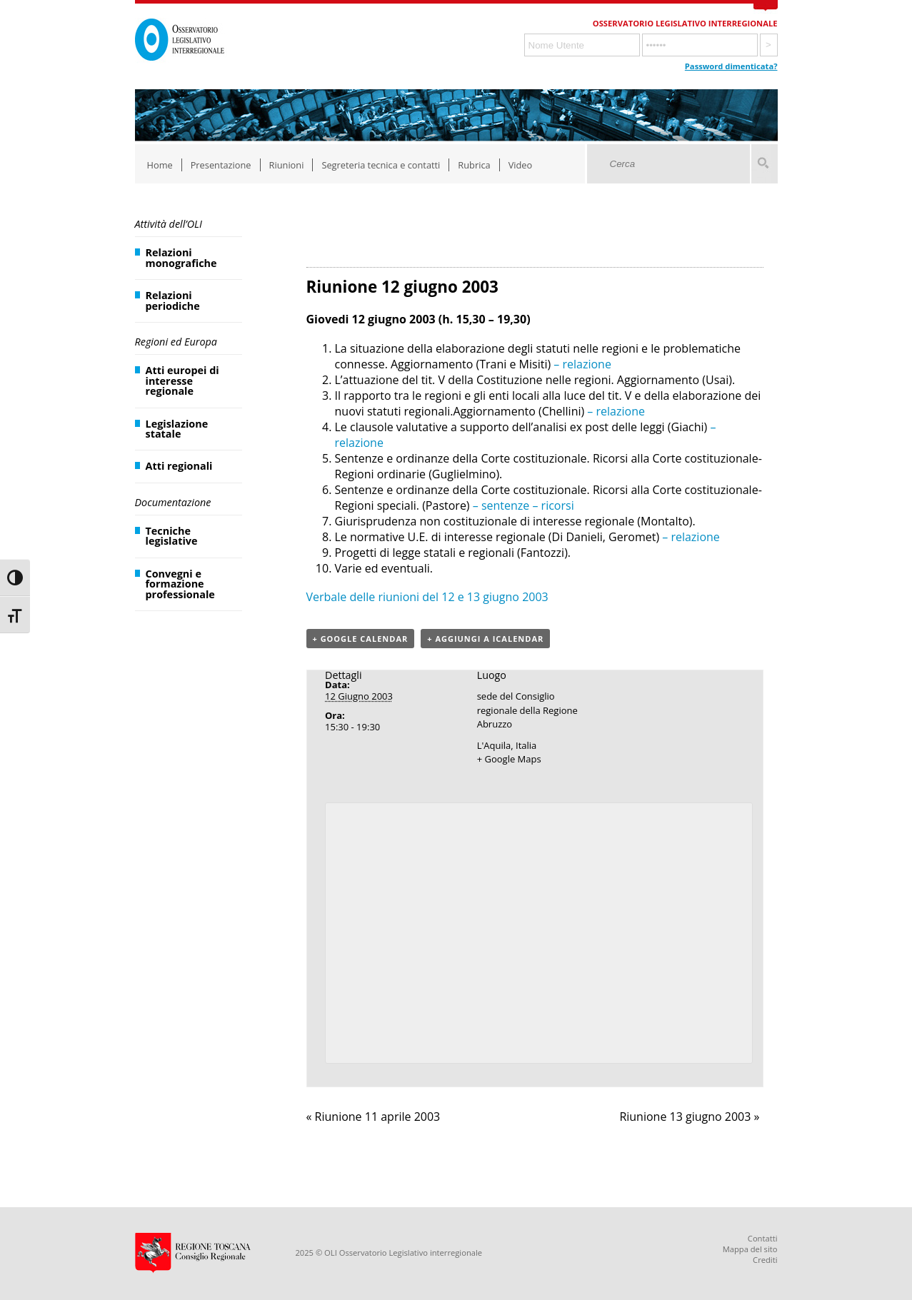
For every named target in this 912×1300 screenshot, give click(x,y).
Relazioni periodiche (173, 300)
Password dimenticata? (731, 66)
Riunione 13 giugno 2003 (689, 1116)
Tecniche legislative (172, 536)
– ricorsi (551, 505)
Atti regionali (179, 466)
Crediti (765, 1259)
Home (160, 164)
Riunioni (286, 164)
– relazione (581, 364)
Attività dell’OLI (168, 224)
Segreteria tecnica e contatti (380, 164)
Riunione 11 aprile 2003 (373, 1116)
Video (520, 164)
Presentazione (221, 164)
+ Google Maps (509, 758)
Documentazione (173, 502)
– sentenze (500, 505)
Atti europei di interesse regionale (182, 380)
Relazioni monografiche (181, 257)
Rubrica (474, 164)
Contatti (763, 1238)
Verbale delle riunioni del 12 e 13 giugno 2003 (427, 597)
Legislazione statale (177, 428)
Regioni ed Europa (176, 341)
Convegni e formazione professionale (180, 584)
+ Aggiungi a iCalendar (485, 638)
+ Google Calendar (361, 638)
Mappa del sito (750, 1249)
